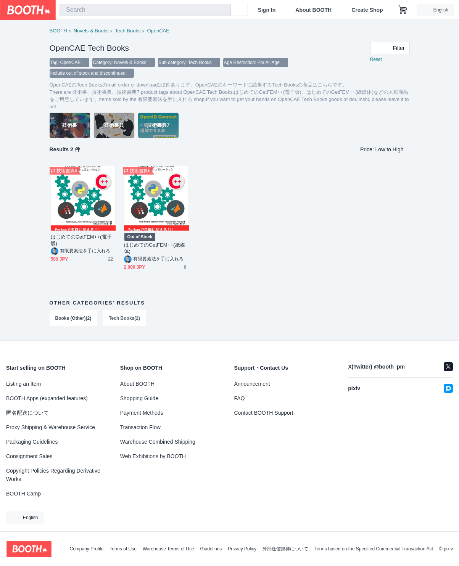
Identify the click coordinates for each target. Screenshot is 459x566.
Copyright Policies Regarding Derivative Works (53, 475)
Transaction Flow (140, 427)
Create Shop (367, 10)
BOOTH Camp (23, 494)
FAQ (239, 398)
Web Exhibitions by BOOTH (153, 456)
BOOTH (58, 31)
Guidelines (211, 549)
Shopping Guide (139, 398)
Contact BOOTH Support (263, 413)
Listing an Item (23, 384)
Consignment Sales (29, 456)
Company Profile (86, 549)
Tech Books (127, 31)
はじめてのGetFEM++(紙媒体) (154, 248)
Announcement (252, 384)
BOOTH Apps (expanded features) (47, 398)
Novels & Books (91, 31)
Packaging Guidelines (32, 442)
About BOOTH (313, 10)
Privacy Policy (242, 549)
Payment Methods (141, 413)
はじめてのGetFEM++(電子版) (81, 240)
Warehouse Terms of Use (168, 549)
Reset (376, 59)
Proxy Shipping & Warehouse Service (50, 427)
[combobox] (145, 10)
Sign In (267, 10)
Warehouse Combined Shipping (157, 442)
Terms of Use (123, 549)
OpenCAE (158, 31)
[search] (223, 10)
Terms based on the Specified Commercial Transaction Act (373, 549)
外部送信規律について (285, 549)
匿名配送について (27, 413)
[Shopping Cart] (403, 10)
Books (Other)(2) (73, 318)
